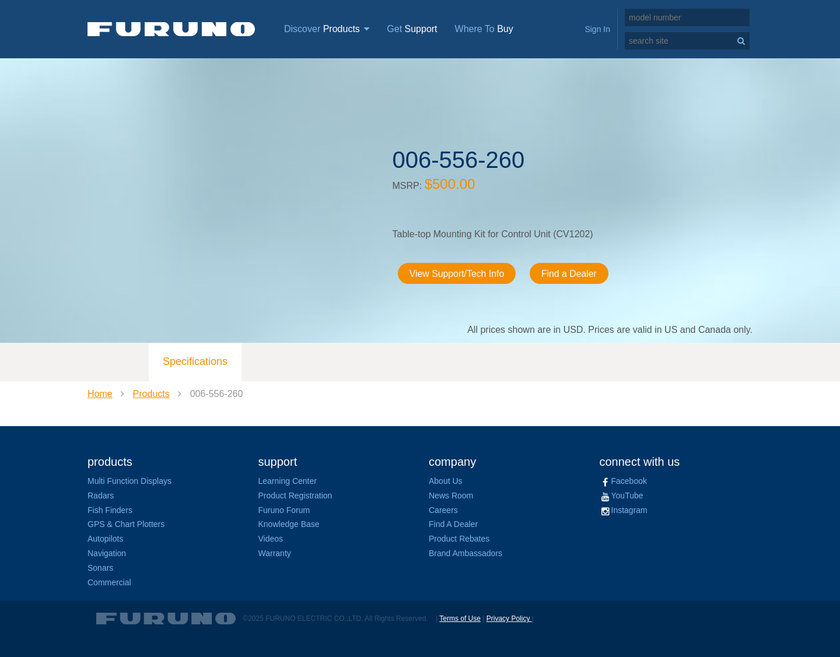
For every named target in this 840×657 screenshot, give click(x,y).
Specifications (195, 361)
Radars (101, 495)
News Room (451, 495)
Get (412, 29)
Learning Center (287, 481)
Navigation (107, 553)
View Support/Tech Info (458, 274)
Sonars (100, 567)
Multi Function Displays (130, 481)
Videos (271, 538)
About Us (446, 481)
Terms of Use (460, 618)
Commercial (109, 582)
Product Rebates (459, 538)
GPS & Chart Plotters (126, 524)
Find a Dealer (571, 274)
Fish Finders (110, 510)
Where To (484, 29)
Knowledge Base (289, 524)
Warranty (274, 553)
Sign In (597, 29)
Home (100, 394)
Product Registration (295, 495)
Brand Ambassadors (465, 553)
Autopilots (105, 538)
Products (151, 394)
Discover (326, 29)
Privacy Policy (509, 618)
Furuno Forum (284, 510)
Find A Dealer (453, 524)
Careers (443, 510)
